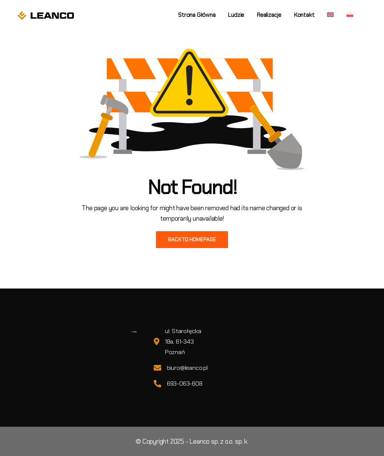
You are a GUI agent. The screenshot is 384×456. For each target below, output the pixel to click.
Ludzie (236, 15)
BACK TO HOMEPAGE (192, 239)
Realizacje (269, 15)
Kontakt (304, 15)
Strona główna (196, 15)
